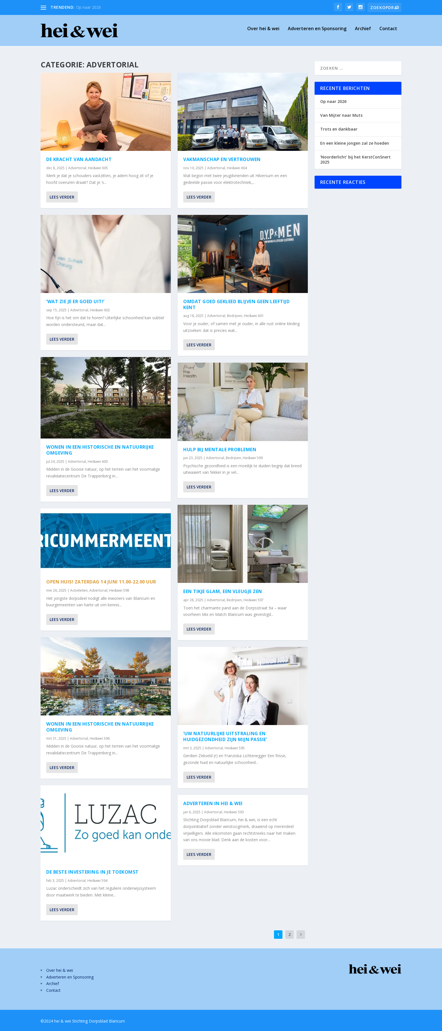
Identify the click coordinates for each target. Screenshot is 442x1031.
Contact (388, 33)
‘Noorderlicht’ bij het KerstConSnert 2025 (355, 159)
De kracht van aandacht (79, 159)
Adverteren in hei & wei (213, 803)
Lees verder (62, 197)
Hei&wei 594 (97, 880)
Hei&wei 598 (119, 590)
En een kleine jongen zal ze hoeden (354, 143)
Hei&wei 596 (100, 738)
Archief (363, 33)
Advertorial (77, 168)
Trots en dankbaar (338, 129)
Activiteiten (79, 590)
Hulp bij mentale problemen (219, 449)
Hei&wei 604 (237, 168)
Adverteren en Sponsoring (317, 33)
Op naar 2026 (88, 7)
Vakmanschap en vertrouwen (222, 159)
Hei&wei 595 (235, 747)
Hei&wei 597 (254, 600)
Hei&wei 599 (253, 457)
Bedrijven (234, 315)
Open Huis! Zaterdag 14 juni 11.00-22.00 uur (101, 582)
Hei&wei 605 (98, 168)
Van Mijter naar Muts (341, 115)
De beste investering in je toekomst (92, 872)
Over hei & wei (263, 33)
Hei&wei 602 (100, 309)
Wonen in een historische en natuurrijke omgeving (100, 450)
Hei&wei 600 (98, 461)
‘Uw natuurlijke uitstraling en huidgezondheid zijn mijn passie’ (225, 736)
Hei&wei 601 (254, 315)
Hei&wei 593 (234, 811)
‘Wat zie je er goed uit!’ (75, 301)
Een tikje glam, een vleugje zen (222, 591)
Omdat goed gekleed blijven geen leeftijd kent (236, 304)
